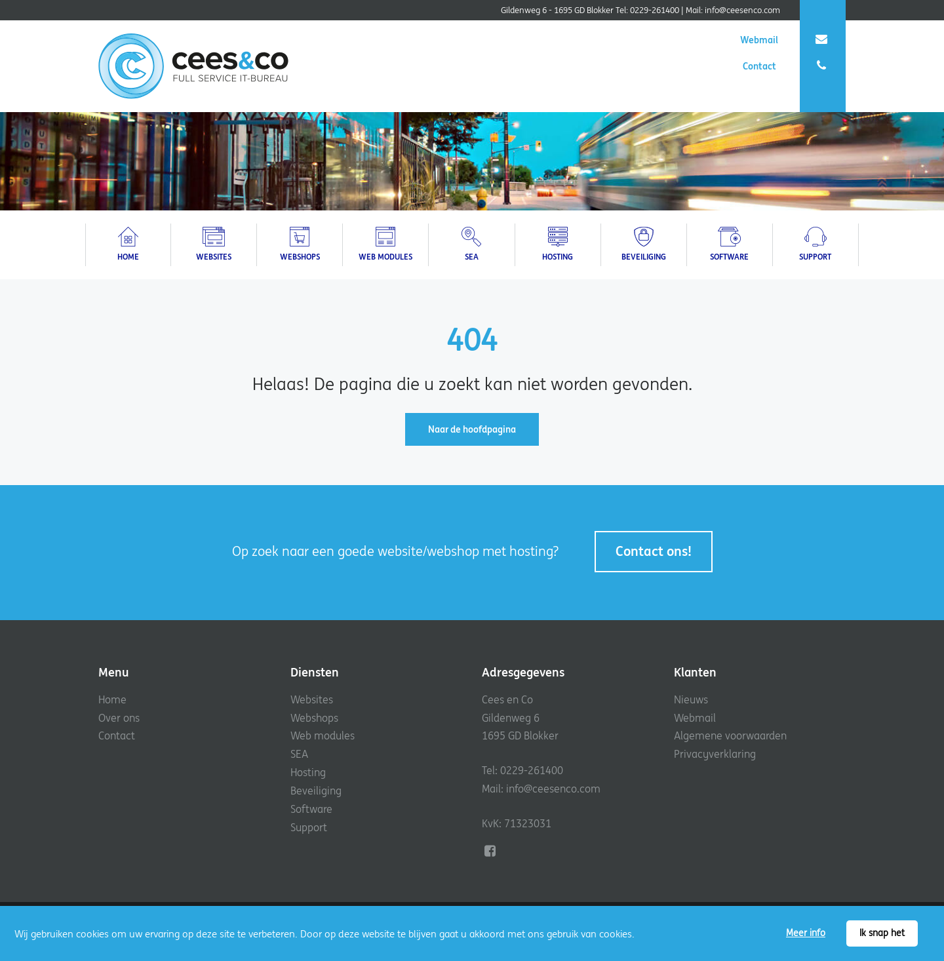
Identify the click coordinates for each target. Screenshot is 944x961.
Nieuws (691, 699)
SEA (299, 753)
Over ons (119, 717)
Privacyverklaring (715, 753)
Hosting (308, 772)
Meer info (805, 933)
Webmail (784, 40)
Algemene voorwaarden (730, 735)
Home (112, 699)
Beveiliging (316, 790)
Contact (786, 66)
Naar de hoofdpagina (472, 429)
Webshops (314, 717)
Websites (311, 699)
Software (311, 808)
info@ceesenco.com (742, 10)
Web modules (322, 735)
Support (308, 827)
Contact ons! (654, 551)
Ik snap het (882, 933)
